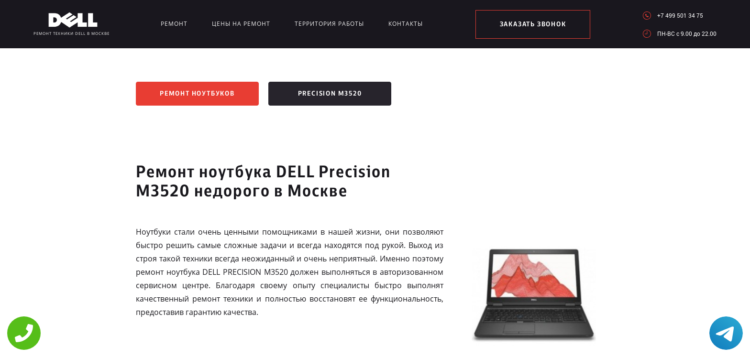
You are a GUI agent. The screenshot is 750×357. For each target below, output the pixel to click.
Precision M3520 (330, 93)
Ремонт (174, 24)
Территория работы (329, 24)
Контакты (405, 24)
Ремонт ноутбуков (197, 93)
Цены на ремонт (241, 24)
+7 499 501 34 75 (680, 15)
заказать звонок (533, 24)
